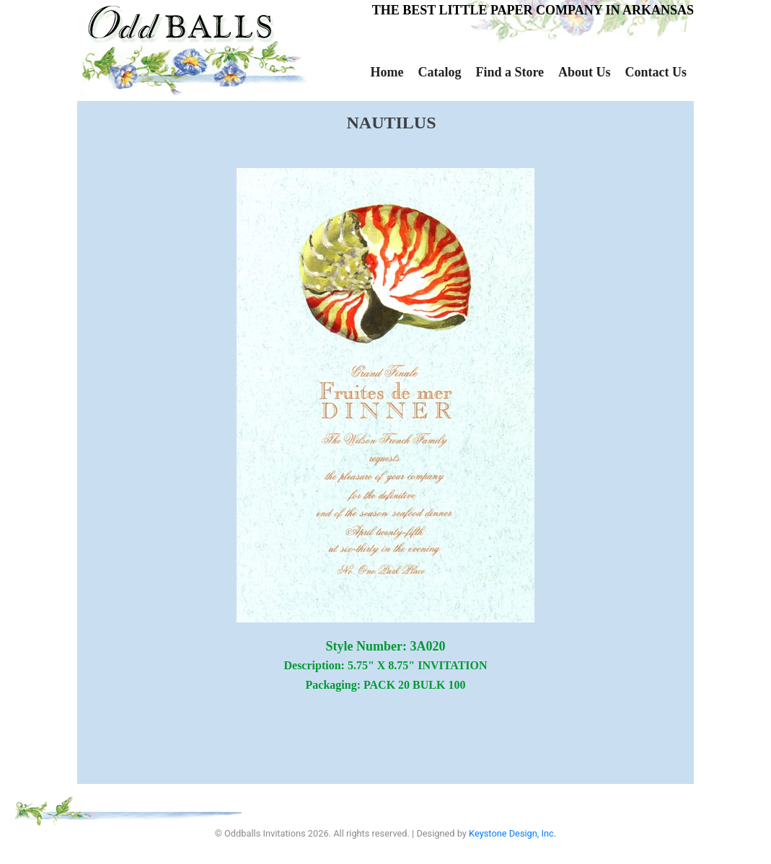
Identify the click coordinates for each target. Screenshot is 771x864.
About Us (584, 72)
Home (386, 72)
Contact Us (656, 72)
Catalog (439, 72)
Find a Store (509, 72)
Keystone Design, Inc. (512, 833)
